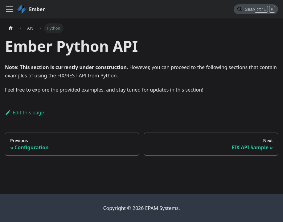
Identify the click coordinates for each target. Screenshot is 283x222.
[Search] (256, 9)
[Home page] (11, 28)
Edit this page (24, 112)
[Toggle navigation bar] (9, 9)
